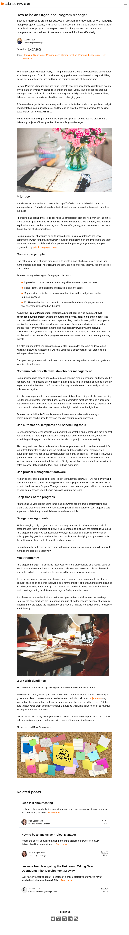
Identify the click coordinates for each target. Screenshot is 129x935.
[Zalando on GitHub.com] (64, 919)
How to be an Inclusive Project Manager (48, 834)
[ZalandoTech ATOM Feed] (76, 919)
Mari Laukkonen (35, 821)
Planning (27, 55)
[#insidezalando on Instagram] (59, 919)
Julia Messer (34, 888)
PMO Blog (23, 3)
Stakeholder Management (46, 55)
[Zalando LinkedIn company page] (70, 919)
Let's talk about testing (37, 803)
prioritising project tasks (45, 247)
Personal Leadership (89, 55)
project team (95, 698)
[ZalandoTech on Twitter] (53, 919)
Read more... (54, 812)
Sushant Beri (29, 40)
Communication (69, 55)
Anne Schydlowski (36, 852)
